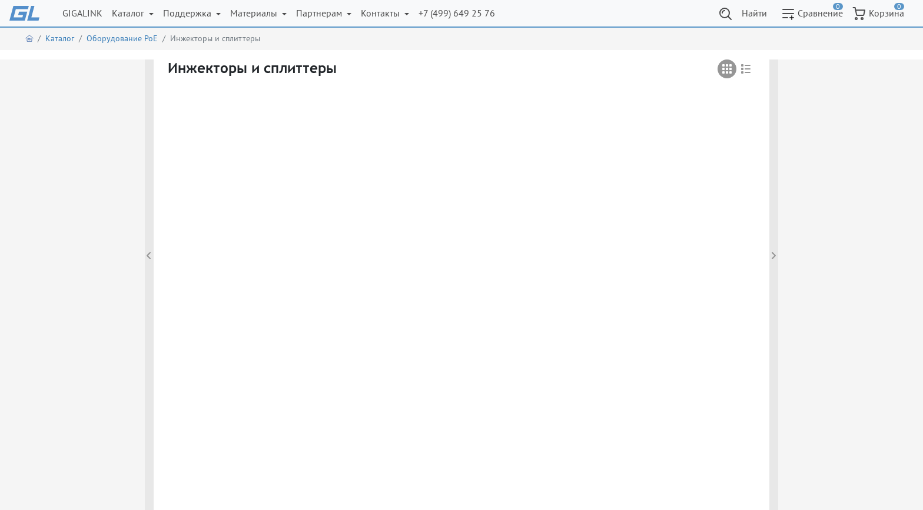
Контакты (381, 13)
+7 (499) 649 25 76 (457, 13)
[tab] (727, 68)
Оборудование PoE (122, 38)
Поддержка (188, 13)
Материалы (255, 13)
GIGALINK (82, 13)
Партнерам (320, 13)
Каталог (129, 13)
